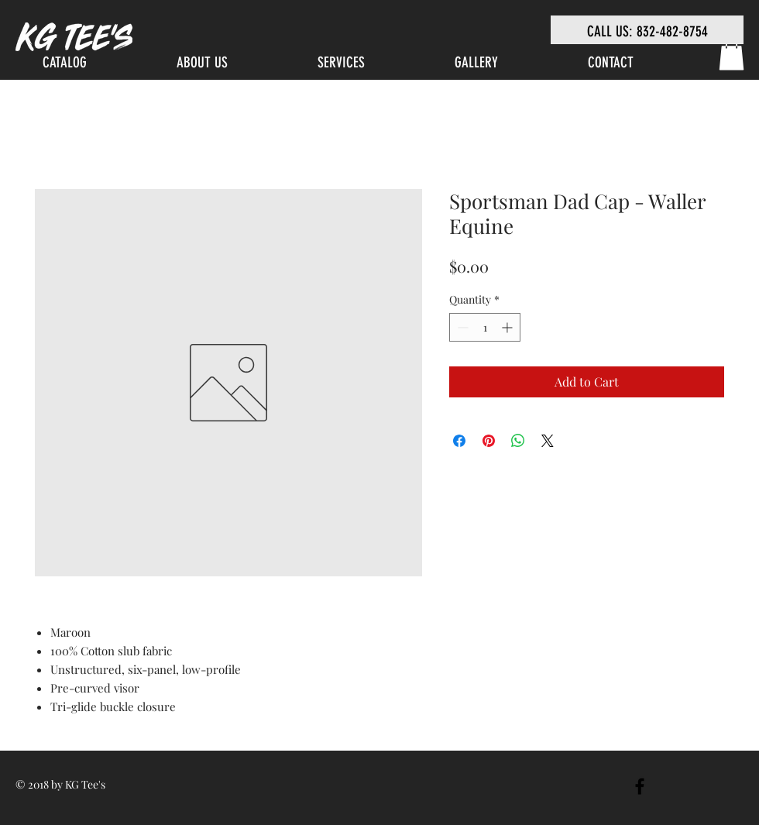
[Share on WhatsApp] (518, 440)
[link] (731, 55)
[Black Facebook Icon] (640, 786)
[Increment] (508, 327)
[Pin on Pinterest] (488, 440)
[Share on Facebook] (459, 440)
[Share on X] (547, 440)
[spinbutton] (485, 327)
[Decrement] (461, 327)
